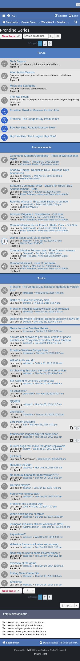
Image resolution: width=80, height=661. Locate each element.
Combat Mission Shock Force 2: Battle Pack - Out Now (43, 225)
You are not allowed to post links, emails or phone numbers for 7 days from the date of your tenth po (40, 338)
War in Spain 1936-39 (31, 243)
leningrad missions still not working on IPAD (37, 524)
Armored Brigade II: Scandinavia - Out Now (36, 214)
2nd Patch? (17, 411)
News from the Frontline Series (29, 328)
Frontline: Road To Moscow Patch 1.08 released (39, 308)
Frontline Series (14, 30)
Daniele (27, 303)
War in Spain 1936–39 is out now (30, 237)
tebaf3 (26, 162)
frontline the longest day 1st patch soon (34, 434)
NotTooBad (28, 217)
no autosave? (18, 390)
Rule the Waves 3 (29, 207)
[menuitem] (11, 15)
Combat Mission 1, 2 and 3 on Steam (33, 263)
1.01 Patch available (22, 421)
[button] (50, 43)
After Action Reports (22, 72)
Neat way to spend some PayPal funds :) (35, 552)
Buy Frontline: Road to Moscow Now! (33, 127)
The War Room (19, 96)
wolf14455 (28, 393)
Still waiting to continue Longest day (32, 380)
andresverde (29, 228)
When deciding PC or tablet (27, 513)
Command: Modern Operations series (39, 164)
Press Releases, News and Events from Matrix (44, 194)
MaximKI (27, 240)
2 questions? (18, 534)
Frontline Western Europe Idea (29, 350)
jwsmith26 (28, 204)
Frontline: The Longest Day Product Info (34, 118)
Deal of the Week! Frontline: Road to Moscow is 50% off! (44, 318)
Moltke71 (27, 584)
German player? (20, 485)
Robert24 (27, 191)
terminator (28, 331)
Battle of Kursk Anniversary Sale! (30, 300)
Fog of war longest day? (25, 493)
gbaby (26, 266)
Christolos (28, 414)
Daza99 (27, 176)
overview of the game (23, 563)
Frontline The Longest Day (26, 503)
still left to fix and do (22, 360)
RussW (26, 449)
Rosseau (27, 566)
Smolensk (16, 581)
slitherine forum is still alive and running (34, 544)
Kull (25, 424)
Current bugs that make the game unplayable (37, 446)
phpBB (29, 650)
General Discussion (30, 178)
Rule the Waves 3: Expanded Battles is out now (39, 201)
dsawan (27, 488)
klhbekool (28, 292)
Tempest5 (28, 253)
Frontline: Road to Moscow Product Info (34, 110)
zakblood (27, 343)
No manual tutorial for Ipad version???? (34, 474)
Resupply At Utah (20, 464)
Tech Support (18, 61)
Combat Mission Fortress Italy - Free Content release (42, 250)
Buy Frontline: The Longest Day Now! (33, 136)
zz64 (25, 506)
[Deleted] (15, 456)
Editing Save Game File (24, 573)
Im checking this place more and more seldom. (38, 370)
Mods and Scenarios (22, 85)
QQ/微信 (15, 401)
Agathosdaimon (31, 527)
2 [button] (45, 43)
